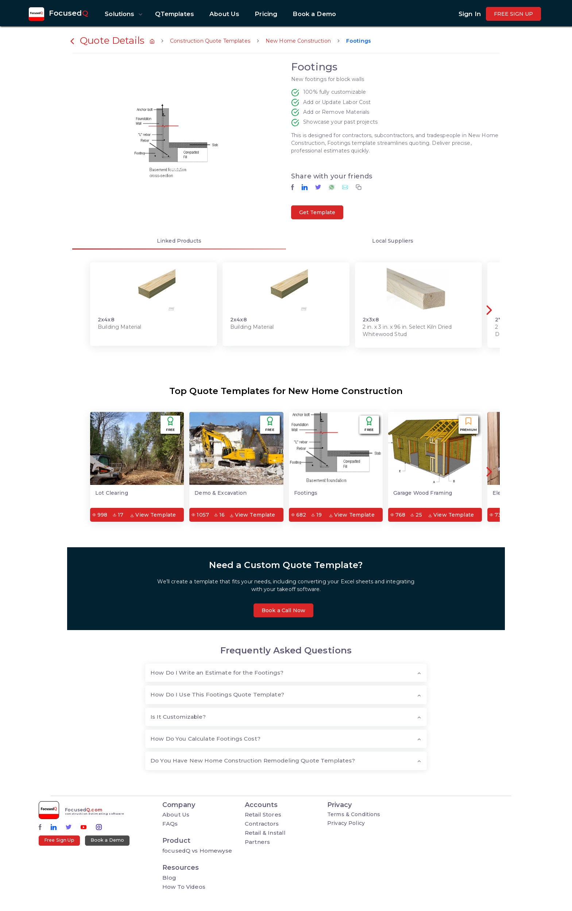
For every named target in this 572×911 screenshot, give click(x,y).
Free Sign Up (59, 840)
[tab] (179, 242)
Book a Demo (107, 840)
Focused (68, 13)
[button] (122, 14)
